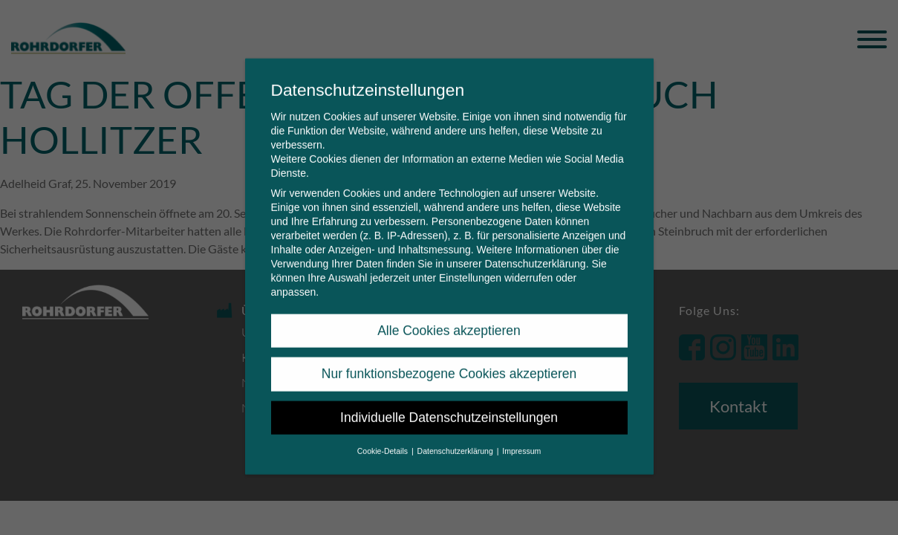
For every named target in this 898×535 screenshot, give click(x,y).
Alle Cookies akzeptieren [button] (449, 319)
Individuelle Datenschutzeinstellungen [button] (449, 406)
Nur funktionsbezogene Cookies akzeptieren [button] (449, 362)
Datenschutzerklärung (534, 253)
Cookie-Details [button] (383, 439)
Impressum (521, 439)
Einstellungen (470, 267)
